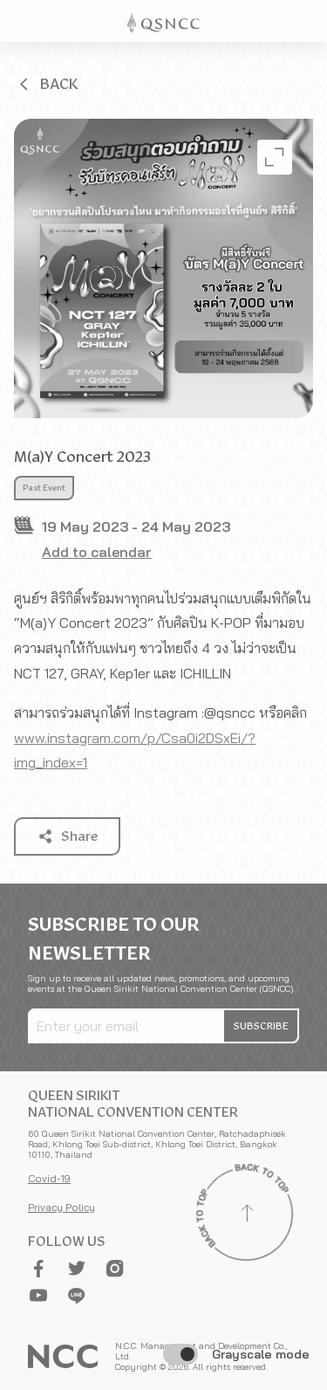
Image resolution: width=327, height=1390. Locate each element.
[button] (47, 84)
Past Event (44, 488)
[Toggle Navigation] (306, 21)
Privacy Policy (61, 1207)
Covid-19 (49, 1178)
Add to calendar (97, 552)
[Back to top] (246, 1215)
